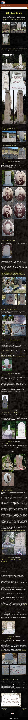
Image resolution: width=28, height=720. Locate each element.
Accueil (5, 9)
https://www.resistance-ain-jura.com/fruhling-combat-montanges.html (13, 530)
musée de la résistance (6, 392)
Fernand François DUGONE (19, 351)
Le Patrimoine (14, 9)
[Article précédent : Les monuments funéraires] (4, 709)
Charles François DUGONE (5, 350)
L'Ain (9, 9)
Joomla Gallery (10, 46)
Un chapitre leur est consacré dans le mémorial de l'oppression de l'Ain (13, 356)
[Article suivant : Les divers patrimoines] (24, 709)
